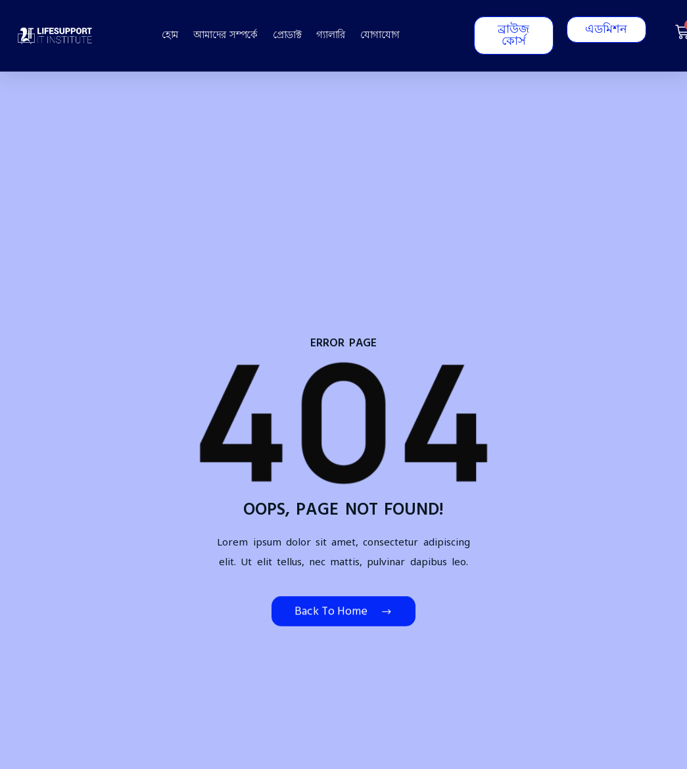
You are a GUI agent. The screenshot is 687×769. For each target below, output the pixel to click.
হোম (170, 35)
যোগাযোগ (380, 35)
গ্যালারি (330, 35)
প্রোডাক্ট (287, 35)
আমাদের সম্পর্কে (225, 35)
